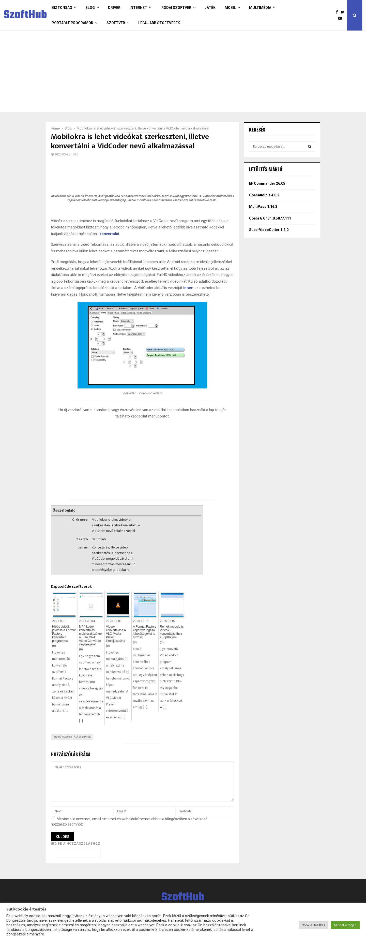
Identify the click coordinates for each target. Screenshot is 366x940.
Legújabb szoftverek (159, 23)
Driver (114, 8)
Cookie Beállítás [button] (313, 925)
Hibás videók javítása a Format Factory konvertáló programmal (64, 634)
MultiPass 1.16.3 (263, 207)
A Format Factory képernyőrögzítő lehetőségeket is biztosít (144, 632)
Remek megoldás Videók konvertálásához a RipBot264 (172, 632)
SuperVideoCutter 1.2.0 (268, 230)
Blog (90, 8)
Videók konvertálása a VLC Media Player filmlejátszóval (116, 634)
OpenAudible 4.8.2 (264, 195)
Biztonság (62, 8)
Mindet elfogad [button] (345, 925)
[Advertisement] (162, 71)
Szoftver (115, 23)
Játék (210, 8)
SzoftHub (25, 15)
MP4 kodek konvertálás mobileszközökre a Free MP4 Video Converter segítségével (90, 635)
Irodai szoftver (175, 8)
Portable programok (72, 23)
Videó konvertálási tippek (72, 736)
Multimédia (260, 8)
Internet (138, 8)
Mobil (230, 8)
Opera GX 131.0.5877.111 (270, 218)
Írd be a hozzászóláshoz (75, 843)
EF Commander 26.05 (267, 183)
